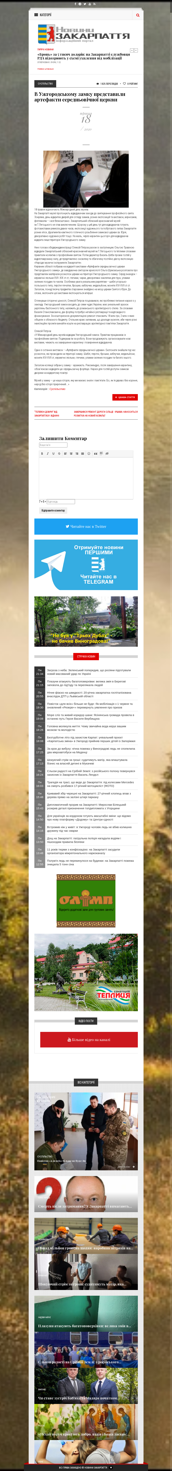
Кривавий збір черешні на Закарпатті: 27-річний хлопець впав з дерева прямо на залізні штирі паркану (89, 795)
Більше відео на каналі (90, 1040)
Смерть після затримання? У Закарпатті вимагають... (85, 1206)
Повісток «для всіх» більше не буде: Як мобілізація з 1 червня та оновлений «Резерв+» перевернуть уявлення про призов (90, 705)
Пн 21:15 (39, 683)
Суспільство (57, 388)
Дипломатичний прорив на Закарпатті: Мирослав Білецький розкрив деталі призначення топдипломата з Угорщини (86, 806)
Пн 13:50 (39, 840)
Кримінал (42, 1276)
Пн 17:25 (39, 750)
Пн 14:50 (39, 817)
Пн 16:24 (39, 772)
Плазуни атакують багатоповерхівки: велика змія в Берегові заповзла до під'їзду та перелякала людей (86, 683)
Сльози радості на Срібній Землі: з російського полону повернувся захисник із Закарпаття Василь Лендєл (91, 772)
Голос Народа (44, 1198)
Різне (40, 1462)
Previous (132, 50)
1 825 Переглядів (107, 83)
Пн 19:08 (39, 716)
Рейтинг (130, 83)
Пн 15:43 (39, 806)
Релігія (41, 1426)
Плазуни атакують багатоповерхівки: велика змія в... (84, 1326)
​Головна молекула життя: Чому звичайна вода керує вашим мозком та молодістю (86, 728)
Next (136, 50)
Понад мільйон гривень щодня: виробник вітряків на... (85, 1248)
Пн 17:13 (39, 761)
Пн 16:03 (39, 784)
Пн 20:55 (39, 694)
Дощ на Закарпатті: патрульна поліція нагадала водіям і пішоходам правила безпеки (84, 840)
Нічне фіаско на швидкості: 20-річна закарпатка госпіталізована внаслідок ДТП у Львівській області (89, 694)
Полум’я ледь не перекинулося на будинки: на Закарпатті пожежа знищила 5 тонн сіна (90, 862)
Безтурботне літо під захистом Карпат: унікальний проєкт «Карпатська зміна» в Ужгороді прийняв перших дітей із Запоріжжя (91, 739)
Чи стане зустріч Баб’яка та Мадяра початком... (79, 1398)
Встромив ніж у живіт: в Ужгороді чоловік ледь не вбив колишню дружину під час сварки (89, 828)
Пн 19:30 (39, 705)
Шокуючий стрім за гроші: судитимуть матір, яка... (82, 1284)
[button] (42, 453)
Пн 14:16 (39, 828)
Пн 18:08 (39, 739)
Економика (43, 1240)
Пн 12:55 (39, 862)
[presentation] (42, 453)
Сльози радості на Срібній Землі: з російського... (79, 1362)
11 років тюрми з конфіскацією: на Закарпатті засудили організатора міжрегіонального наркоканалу (83, 851)
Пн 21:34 (39, 672)
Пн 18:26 (39, 728)
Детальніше (126, 1166)
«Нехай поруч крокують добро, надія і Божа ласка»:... (84, 1434)
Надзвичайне (44, 1317)
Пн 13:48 (39, 851)
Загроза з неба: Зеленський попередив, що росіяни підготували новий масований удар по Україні (89, 672)
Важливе (42, 1390)
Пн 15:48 (39, 795)
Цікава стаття (125, 397)
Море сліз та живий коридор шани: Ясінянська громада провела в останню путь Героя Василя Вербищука (90, 716)
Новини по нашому (47, 1353)
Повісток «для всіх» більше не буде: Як (61, 1160)
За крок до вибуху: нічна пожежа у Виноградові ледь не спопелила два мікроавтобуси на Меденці (91, 750)
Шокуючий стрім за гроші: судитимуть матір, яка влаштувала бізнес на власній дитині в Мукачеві (87, 761)
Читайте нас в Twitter (87, 526)
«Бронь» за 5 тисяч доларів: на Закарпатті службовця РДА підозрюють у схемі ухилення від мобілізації (83, 56)
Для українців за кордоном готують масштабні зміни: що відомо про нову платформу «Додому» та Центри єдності (89, 817)
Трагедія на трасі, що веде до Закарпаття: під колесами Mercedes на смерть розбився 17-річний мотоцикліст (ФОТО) (90, 784)
